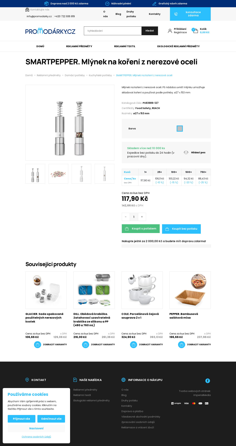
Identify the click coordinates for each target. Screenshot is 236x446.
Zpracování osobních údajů (138, 421)
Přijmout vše (21, 419)
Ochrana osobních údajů (36, 436)
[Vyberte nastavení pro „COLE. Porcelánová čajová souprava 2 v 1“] (146, 344)
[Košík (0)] (201, 31)
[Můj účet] (177, 31)
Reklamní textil (124, 46)
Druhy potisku (131, 14)
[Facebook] (208, 380)
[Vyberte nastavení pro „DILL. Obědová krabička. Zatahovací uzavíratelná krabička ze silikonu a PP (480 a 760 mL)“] (98, 344)
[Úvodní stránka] (50, 31)
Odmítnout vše (51, 419)
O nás (105, 14)
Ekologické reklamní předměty (178, 46)
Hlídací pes (194, 153)
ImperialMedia (202, 394)
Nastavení (36, 428)
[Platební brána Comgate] (190, 403)
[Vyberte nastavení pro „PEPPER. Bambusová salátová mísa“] (194, 344)
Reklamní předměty (79, 46)
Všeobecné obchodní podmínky (140, 416)
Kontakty (155, 14)
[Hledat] (149, 31)
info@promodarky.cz (39, 16)
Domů (40, 46)
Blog (118, 14)
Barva (132, 128)
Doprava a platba (132, 411)
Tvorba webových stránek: (195, 390)
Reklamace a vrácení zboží (137, 427)
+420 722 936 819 (64, 16)
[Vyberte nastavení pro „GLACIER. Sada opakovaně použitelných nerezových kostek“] (50, 344)
